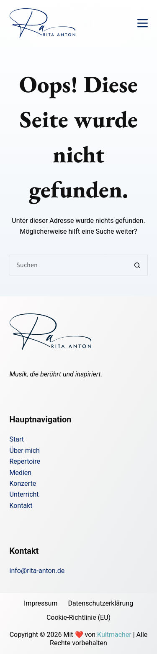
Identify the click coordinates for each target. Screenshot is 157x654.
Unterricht (24, 494)
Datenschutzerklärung (100, 603)
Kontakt (21, 506)
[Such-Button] (137, 265)
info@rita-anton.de (37, 571)
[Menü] (142, 23)
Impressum (41, 603)
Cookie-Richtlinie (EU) (78, 617)
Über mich (25, 451)
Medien (21, 473)
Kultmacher (114, 635)
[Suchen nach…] (68, 265)
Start (17, 439)
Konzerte (23, 483)
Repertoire (25, 461)
